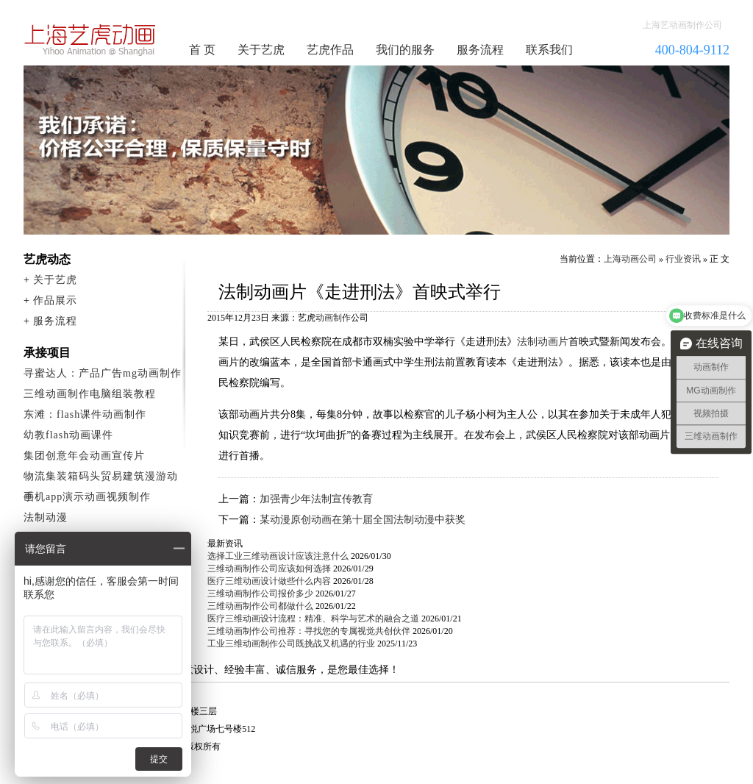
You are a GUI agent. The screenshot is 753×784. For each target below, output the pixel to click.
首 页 (202, 49)
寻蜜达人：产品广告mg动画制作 (103, 373)
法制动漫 (46, 517)
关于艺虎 (261, 49)
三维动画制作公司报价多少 (260, 593)
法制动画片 (542, 341)
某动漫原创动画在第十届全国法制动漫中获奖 (362, 519)
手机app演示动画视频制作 (87, 496)
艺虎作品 (330, 49)
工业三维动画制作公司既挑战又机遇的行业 (291, 643)
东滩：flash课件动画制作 (85, 414)
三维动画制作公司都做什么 (260, 606)
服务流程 (480, 49)
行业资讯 (683, 259)
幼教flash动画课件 (68, 435)
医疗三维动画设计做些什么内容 (269, 581)
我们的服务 (405, 49)
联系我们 (549, 49)
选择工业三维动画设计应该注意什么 (278, 556)
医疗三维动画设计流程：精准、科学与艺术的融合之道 (313, 618)
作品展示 (55, 300)
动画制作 (333, 318)
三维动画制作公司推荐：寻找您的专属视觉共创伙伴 (308, 631)
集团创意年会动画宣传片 (84, 455)
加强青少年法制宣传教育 (316, 499)
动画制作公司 (90, 39)
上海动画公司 (630, 259)
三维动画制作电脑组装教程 (90, 393)
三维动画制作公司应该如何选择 (269, 568)
